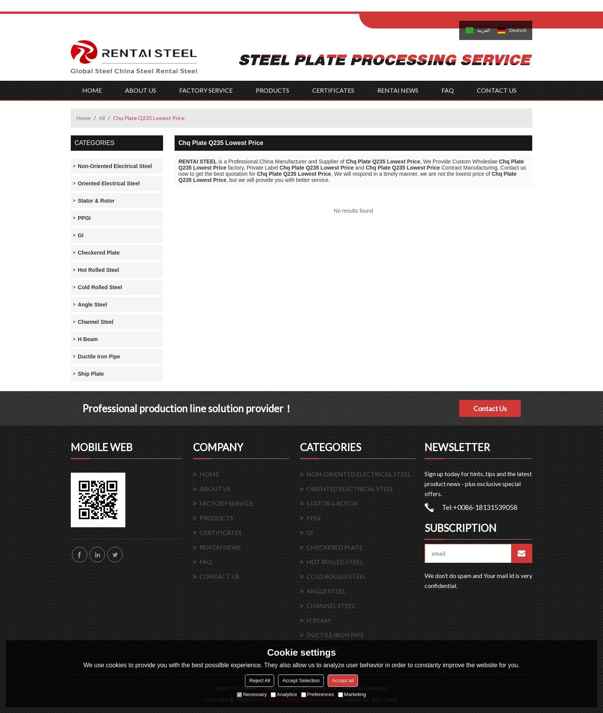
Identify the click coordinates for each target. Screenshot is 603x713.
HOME (92, 90)
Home (84, 118)
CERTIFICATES (333, 90)
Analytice (284, 694)
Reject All (259, 680)
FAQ (447, 90)
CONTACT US (496, 90)
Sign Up (423, 8)
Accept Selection (301, 680)
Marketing (352, 694)
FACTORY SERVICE (206, 90)
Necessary (252, 694)
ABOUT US (140, 90)
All (102, 118)
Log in (407, 8)
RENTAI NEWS (397, 90)
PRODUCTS (272, 90)
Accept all (342, 680)
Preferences (317, 694)
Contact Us (490, 408)
